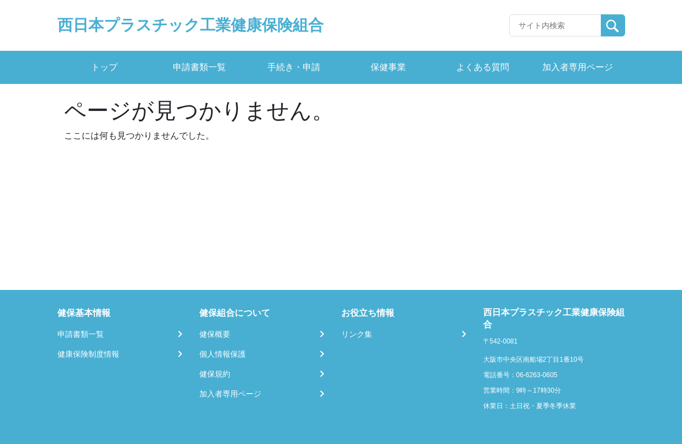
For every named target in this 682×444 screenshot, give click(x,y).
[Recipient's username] (555, 25)
